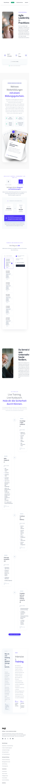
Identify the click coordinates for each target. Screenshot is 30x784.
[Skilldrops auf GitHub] (10, 738)
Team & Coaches (4, 773)
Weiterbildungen (9, 2)
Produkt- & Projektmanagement (7, 747)
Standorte (26, 2)
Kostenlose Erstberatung (6, 759)
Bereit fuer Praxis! (14, 634)
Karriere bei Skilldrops (5, 780)
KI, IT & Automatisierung (6, 754)
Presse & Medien (4, 777)
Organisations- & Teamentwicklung (7, 745)
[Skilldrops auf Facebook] (2, 738)
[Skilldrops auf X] (7, 738)
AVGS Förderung (4, 763)
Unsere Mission (4, 771)
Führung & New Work (5, 752)
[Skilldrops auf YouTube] (12, 738)
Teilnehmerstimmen (19, 2)
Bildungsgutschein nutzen (6, 761)
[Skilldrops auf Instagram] (5, 738)
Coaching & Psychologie (5, 750)
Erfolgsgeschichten (5, 775)
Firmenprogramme (5, 766)
